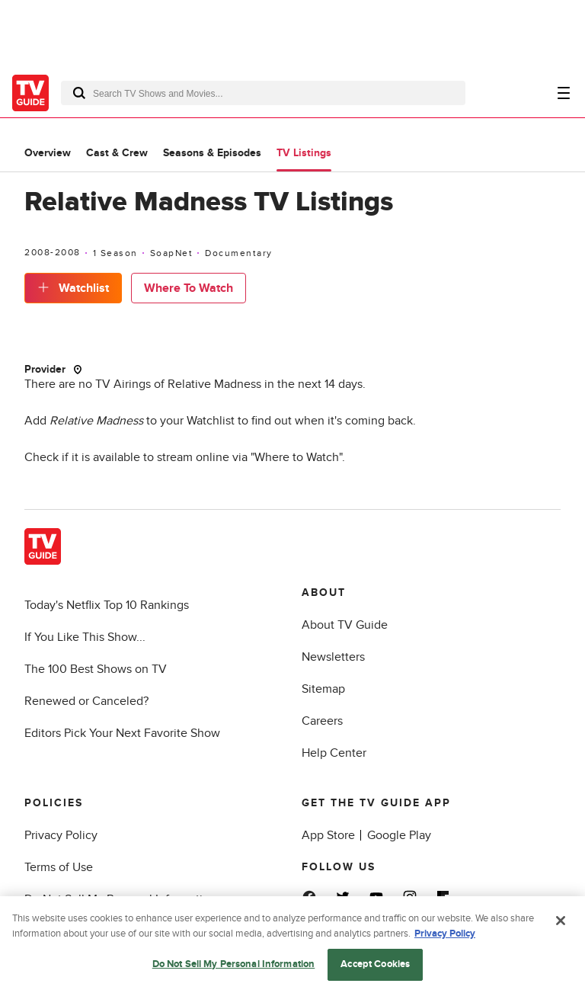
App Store (328, 835)
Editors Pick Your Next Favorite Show (122, 733)
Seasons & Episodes (212, 152)
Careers (322, 721)
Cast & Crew (117, 152)
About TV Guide (345, 625)
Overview (47, 152)
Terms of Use (58, 867)
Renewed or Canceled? (86, 701)
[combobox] (263, 93)
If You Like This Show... (84, 637)
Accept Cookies (375, 966)
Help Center (334, 753)
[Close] (560, 923)
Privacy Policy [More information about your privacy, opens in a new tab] (444, 935)
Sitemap (323, 689)
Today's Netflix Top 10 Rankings (106, 605)
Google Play (399, 835)
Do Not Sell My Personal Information (233, 966)
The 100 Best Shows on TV (95, 669)
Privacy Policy (61, 835)
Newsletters (333, 657)
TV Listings (304, 152)
